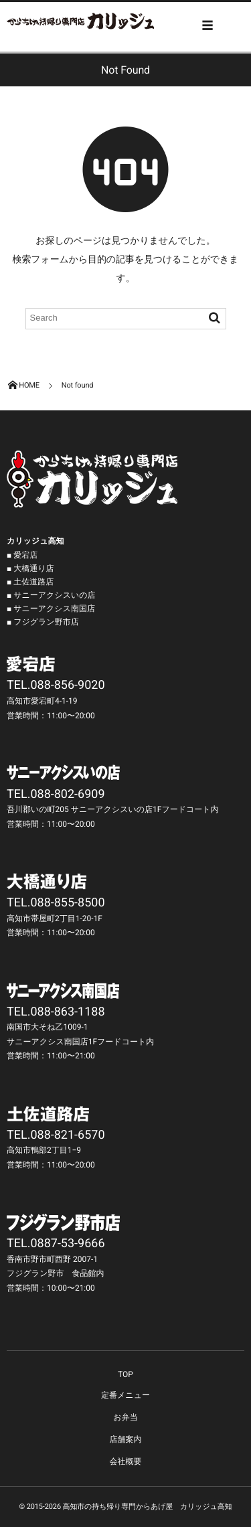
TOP (125, 1374)
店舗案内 (126, 1439)
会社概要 (126, 1461)
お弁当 (125, 1417)
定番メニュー (125, 1395)
